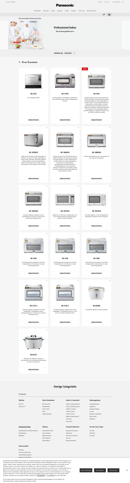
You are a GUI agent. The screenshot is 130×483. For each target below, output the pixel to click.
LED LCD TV (22, 406)
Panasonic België (10, 2)
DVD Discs (92, 433)
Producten (22, 394)
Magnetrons (93, 406)
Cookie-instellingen (86, 470)
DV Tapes (92, 435)
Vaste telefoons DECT (48, 430)
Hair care (68, 438)
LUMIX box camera (71, 409)
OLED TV (21, 404)
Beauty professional (71, 440)
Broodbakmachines (94, 404)
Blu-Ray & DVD (46, 404)
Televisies (21, 400)
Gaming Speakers (46, 414)
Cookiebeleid (40, 475)
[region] (65, 470)
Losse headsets (46, 433)
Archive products (24, 446)
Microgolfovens (22, 433)
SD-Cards (92, 430)
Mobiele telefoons (46, 435)
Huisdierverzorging (94, 409)
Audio (43, 411)
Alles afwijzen (100, 470)
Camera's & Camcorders (73, 400)
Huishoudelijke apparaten (25, 455)
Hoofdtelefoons (46, 406)
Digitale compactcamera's (72, 416)
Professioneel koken (25, 427)
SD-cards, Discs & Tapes (96, 427)
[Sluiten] (127, 470)
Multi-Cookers (93, 416)
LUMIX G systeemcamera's (73, 404)
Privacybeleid (50, 475)
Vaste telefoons (46, 440)
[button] (46, 68)
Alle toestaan (113, 470)
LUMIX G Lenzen (70, 411)
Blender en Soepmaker (95, 414)
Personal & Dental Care (72, 427)
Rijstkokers (92, 419)
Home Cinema (46, 409)
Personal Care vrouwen (72, 430)
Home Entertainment (48, 400)
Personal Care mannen (72, 435)
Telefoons (45, 427)
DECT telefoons (46, 438)
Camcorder (69, 419)
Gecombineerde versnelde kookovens (28, 430)
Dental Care (69, 433)
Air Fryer (92, 411)
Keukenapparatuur (95, 400)
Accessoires (69, 421)
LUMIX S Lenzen (70, 414)
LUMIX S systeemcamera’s (73, 406)
